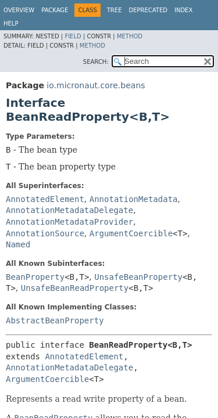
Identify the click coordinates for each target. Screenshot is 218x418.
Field (73, 36)
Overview (18, 10)
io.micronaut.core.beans (96, 85)
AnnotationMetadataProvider (69, 221)
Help (10, 23)
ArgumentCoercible (131, 233)
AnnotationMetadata (134, 199)
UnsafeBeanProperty (138, 277)
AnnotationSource (45, 233)
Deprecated (147, 10)
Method (129, 36)
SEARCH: (96, 62)
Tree (114, 10)
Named (18, 244)
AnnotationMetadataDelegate (69, 210)
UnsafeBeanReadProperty (74, 288)
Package (54, 10)
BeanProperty (35, 277)
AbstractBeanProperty (55, 320)
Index (183, 10)
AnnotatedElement (45, 199)
